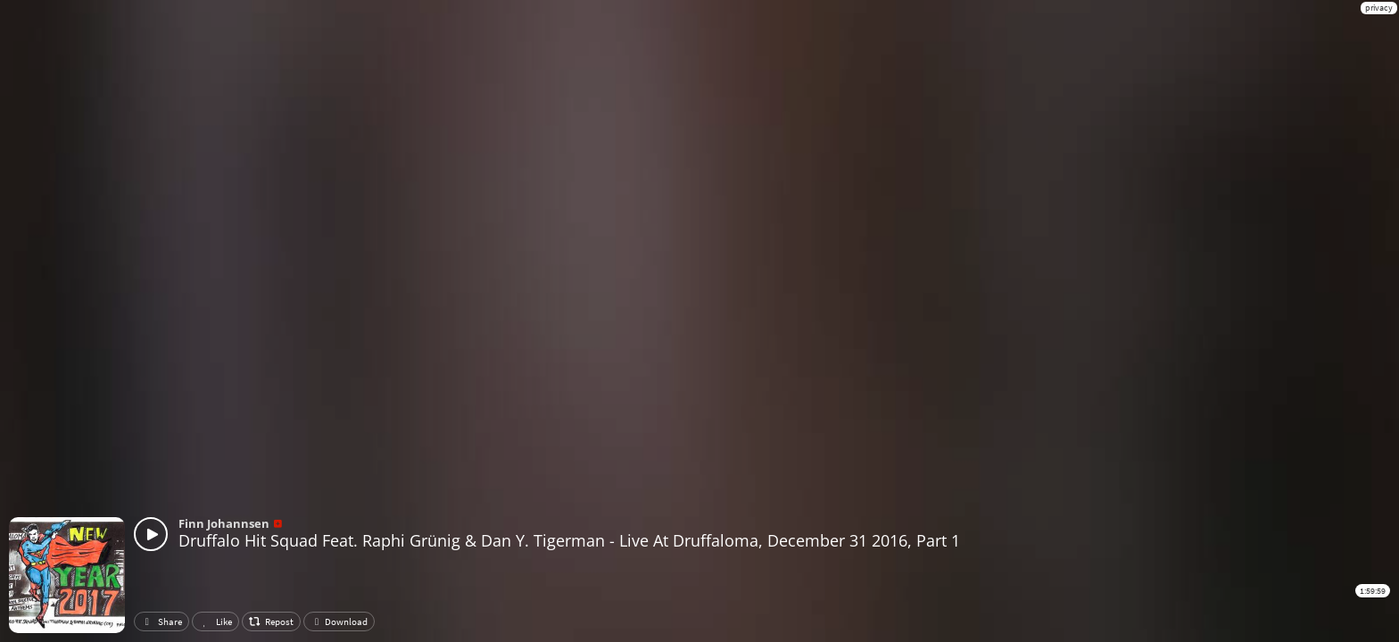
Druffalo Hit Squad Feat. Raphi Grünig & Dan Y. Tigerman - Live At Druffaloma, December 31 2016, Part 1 (569, 540)
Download (339, 621)
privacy (1379, 7)
